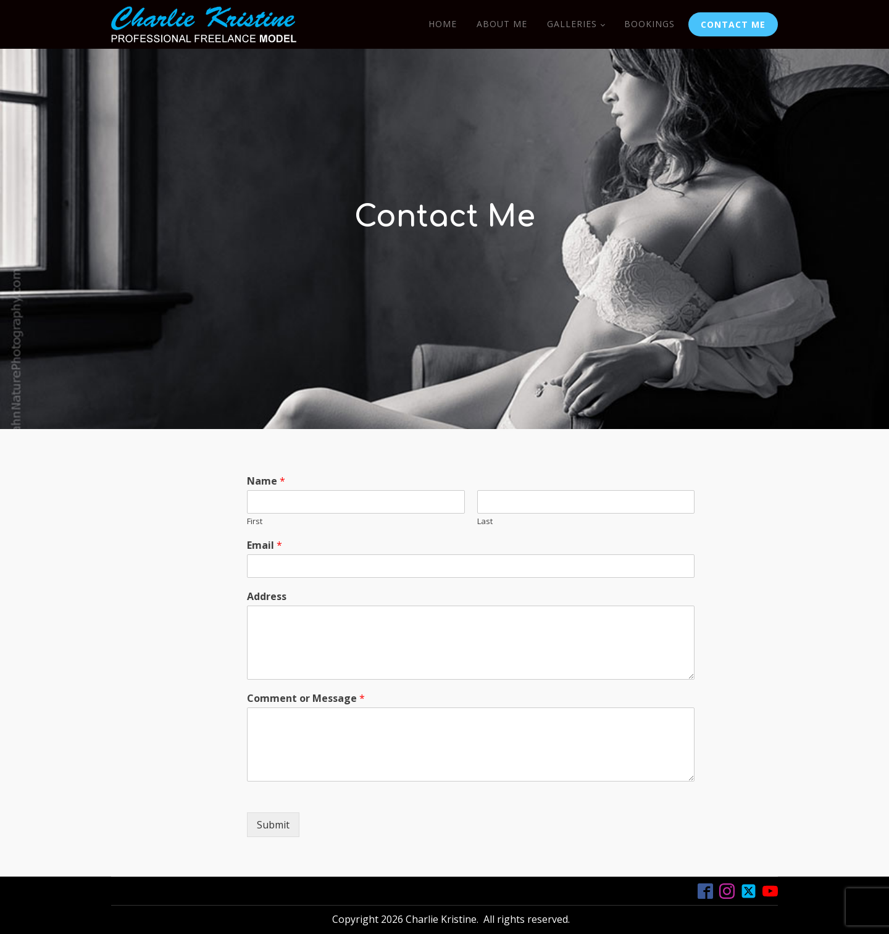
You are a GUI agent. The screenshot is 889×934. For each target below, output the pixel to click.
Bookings (649, 24)
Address (266, 596)
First (254, 521)
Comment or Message (306, 698)
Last (485, 521)
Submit (273, 825)
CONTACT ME (733, 24)
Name (266, 481)
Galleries (572, 24)
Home (442, 24)
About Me (502, 24)
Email (264, 545)
